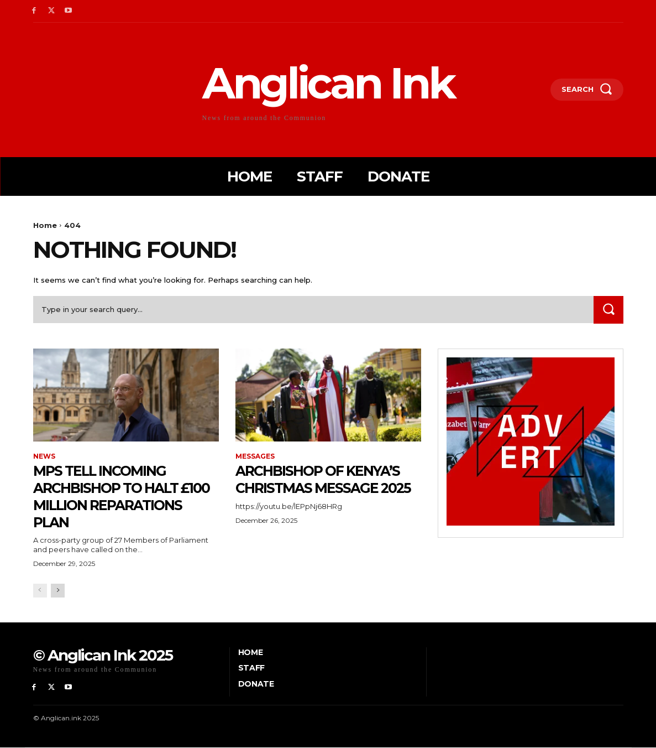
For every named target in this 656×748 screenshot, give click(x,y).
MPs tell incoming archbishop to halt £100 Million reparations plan (115, 496)
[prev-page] (40, 591)
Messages (255, 456)
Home (45, 225)
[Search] (608, 309)
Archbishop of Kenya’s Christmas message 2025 (328, 487)
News (44, 456)
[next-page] (58, 591)
